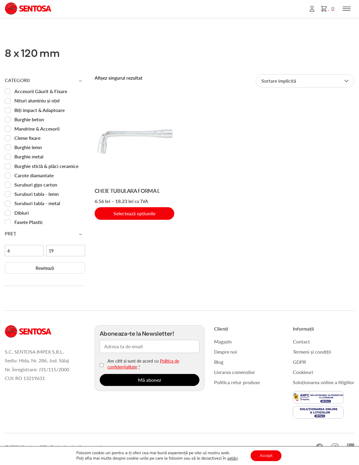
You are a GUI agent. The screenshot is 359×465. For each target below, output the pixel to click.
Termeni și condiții (312, 351)
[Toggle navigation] (346, 9)
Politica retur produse (237, 382)
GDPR (299, 361)
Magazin (223, 341)
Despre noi (225, 351)
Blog (218, 361)
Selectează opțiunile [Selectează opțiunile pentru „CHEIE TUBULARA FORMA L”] (134, 213)
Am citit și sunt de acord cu (143, 364)
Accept (266, 455)
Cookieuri (303, 372)
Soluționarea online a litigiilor (323, 382)
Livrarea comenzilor (234, 372)
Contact (301, 341)
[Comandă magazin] (305, 80)
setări (232, 458)
